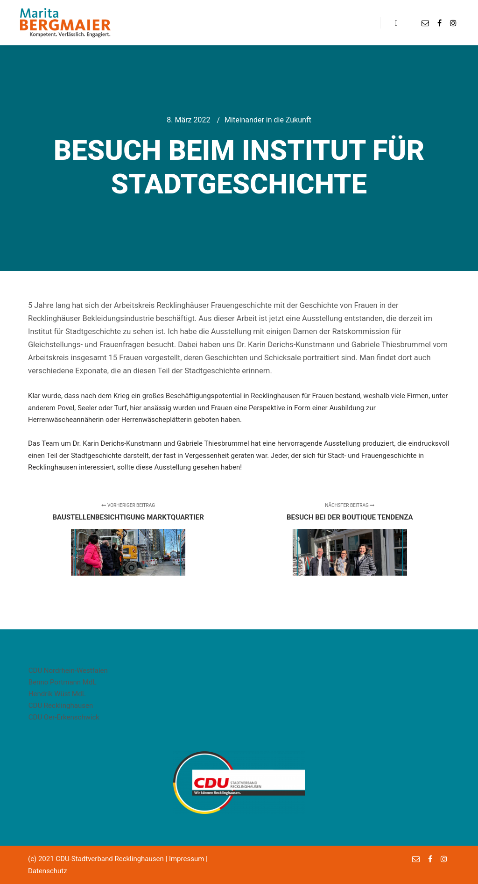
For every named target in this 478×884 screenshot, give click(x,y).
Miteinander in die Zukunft (268, 119)
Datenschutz (47, 871)
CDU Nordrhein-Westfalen (68, 670)
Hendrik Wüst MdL (57, 694)
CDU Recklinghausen (60, 705)
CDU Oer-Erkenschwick (63, 717)
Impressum (186, 859)
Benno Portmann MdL (62, 682)
